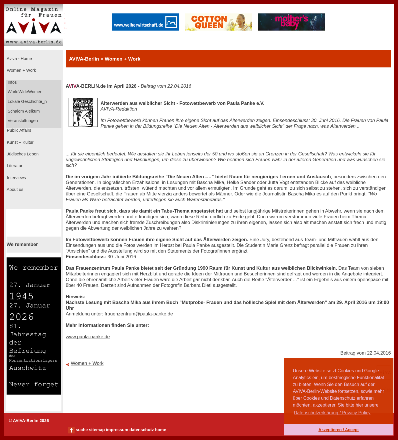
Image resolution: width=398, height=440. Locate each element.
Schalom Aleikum (23, 111)
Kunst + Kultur (19, 142)
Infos (12, 82)
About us (14, 189)
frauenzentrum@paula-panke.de (139, 314)
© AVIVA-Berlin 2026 (29, 420)
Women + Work (21, 70)
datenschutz (141, 429)
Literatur (14, 165)
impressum (117, 429)
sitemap (97, 429)
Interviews (16, 177)
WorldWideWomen (25, 91)
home (160, 429)
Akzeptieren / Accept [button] (338, 429)
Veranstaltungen (22, 120)
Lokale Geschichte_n (27, 101)
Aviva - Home (19, 58)
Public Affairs (18, 130)
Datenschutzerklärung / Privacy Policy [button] (332, 412)
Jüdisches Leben (22, 154)
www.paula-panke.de (88, 336)
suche (82, 429)
